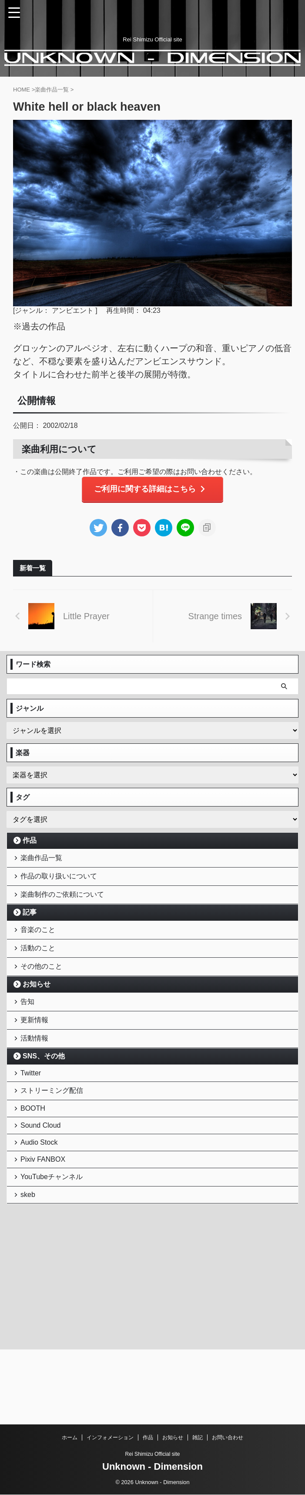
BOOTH (35, 1159)
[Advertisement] (72, 1338)
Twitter (33, 1115)
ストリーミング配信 (54, 1137)
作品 (30, 841)
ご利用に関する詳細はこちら (150, 490)
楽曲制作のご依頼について (64, 906)
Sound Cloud (43, 1181)
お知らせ (36, 1011)
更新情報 (36, 1054)
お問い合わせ (227, 1438)
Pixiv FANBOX (45, 1223)
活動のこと (40, 969)
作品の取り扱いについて (61, 884)
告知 (30, 1031)
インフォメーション (110, 1438)
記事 (30, 926)
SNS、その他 (44, 1096)
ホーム (69, 1438)
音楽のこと (40, 946)
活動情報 (36, 1076)
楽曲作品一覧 (43, 861)
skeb (30, 1267)
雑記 (197, 1438)
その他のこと (43, 991)
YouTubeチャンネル (54, 1245)
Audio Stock (41, 1202)
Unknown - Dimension (152, 1466)
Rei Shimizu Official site (152, 1454)
